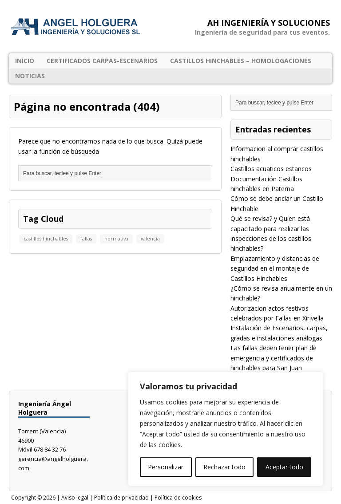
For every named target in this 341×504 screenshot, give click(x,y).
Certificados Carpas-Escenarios (102, 60)
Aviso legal (74, 497)
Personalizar (165, 467)
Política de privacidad (121, 497)
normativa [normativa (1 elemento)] (116, 239)
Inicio (24, 60)
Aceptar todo (284, 467)
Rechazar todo (224, 467)
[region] (225, 429)
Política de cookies (178, 497)
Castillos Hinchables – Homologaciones (240, 60)
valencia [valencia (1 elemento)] (150, 239)
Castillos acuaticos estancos (271, 168)
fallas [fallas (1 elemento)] (86, 239)
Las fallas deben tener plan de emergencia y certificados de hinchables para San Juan (273, 358)
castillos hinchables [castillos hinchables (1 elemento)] (46, 239)
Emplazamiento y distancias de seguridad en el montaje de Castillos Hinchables (274, 268)
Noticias (30, 76)
